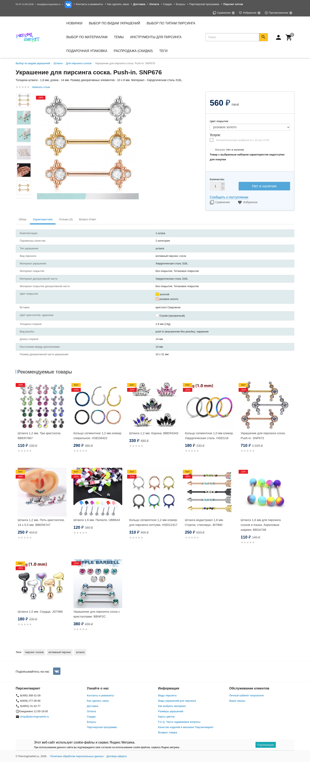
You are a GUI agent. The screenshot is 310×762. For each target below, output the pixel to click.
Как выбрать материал (172, 706)
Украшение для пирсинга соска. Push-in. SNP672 (263, 435)
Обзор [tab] (22, 219)
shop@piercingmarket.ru (49, 4)
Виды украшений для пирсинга (177, 700)
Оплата (91, 711)
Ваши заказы (237, 700)
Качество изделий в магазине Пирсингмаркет (186, 727)
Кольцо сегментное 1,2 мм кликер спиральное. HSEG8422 (97, 435)
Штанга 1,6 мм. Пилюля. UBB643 (96, 520)
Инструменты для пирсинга (155, 37)
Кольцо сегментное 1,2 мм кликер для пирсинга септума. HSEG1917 (153, 522)
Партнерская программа (204, 4)
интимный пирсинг (59, 652)
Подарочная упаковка (86, 51)
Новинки (74, 23)
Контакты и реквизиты (89, 4)
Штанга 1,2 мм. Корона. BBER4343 (153, 433)
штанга (80, 652)
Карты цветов (166, 716)
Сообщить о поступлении (229, 197)
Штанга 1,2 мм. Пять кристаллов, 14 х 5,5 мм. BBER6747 (41, 522)
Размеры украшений (170, 711)
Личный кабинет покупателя (246, 695)
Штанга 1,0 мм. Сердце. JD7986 (40, 611)
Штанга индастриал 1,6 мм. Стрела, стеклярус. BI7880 (204, 522)
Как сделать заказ (118, 4)
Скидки (167, 4)
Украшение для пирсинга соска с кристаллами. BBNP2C (96, 614)
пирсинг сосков (34, 652)
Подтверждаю (265, 744)
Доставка (92, 706)
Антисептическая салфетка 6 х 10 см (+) (242, 140)
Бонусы (180, 4)
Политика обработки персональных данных (77, 756)
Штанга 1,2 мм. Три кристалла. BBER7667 (39, 435)
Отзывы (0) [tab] (66, 219)
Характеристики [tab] (42, 219)
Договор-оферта (117, 756)
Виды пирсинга (167, 695)
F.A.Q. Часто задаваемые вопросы (179, 721)
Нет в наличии (264, 186)
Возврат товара (167, 732)
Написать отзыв (41, 87)
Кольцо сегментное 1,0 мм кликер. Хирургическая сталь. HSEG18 (209, 435)
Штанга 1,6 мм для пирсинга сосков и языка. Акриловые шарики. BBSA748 (261, 524)
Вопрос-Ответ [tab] (87, 219)
